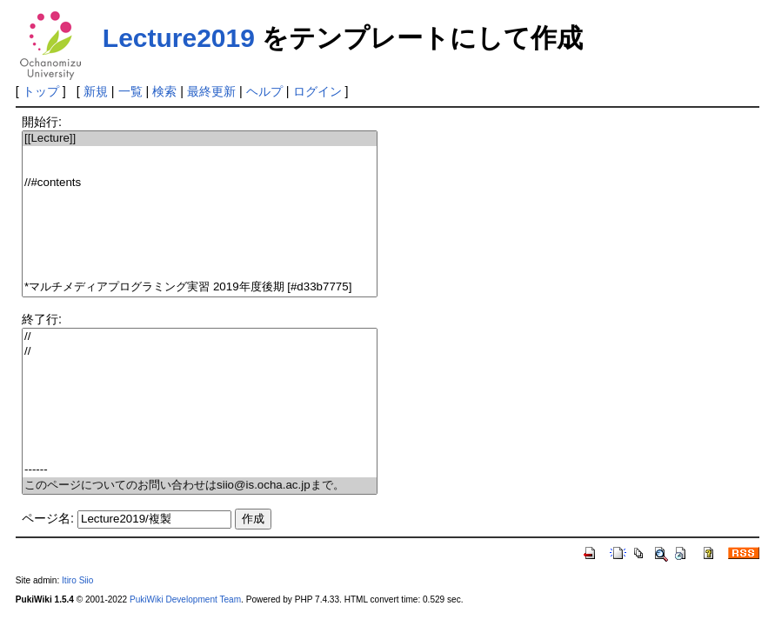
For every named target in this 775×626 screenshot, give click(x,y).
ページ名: (48, 518)
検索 (164, 91)
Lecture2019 (179, 37)
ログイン (317, 91)
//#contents (200, 183)
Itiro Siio (77, 580)
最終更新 (211, 91)
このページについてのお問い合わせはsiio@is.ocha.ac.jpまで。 (200, 485)
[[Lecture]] (200, 138)
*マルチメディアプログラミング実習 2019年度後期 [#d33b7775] (200, 287)
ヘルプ (264, 91)
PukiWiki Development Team (185, 599)
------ (200, 470)
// (200, 337)
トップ (41, 91)
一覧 (130, 91)
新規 (96, 91)
